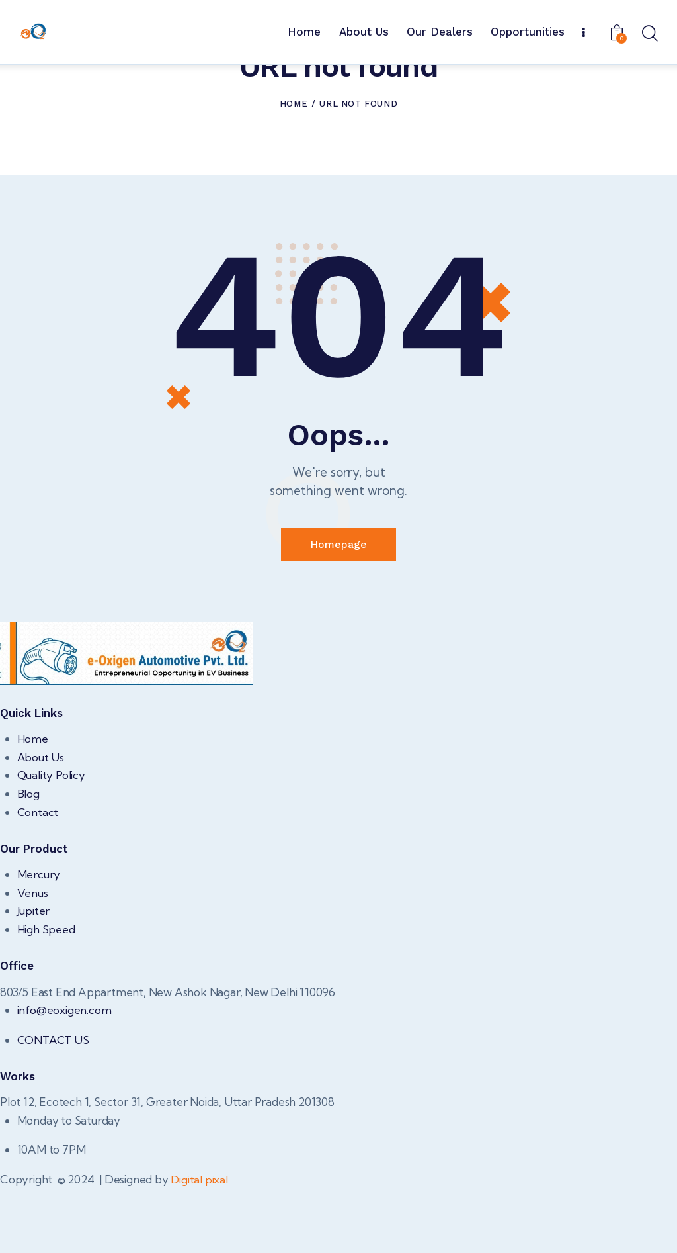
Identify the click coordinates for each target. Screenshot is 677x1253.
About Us (41, 822)
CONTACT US (54, 1103)
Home (293, 168)
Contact (38, 876)
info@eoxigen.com (64, 1074)
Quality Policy (51, 840)
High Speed (46, 993)
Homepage (338, 609)
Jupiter (33, 975)
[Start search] (649, 34)
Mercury (39, 939)
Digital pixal (199, 1243)
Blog (28, 858)
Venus (32, 957)
